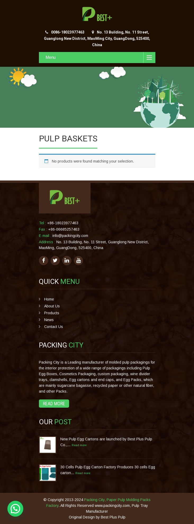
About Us (52, 306)
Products (51, 313)
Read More (54, 403)
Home (49, 299)
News (49, 320)
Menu (51, 57)
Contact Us (53, 327)
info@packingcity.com (70, 236)
